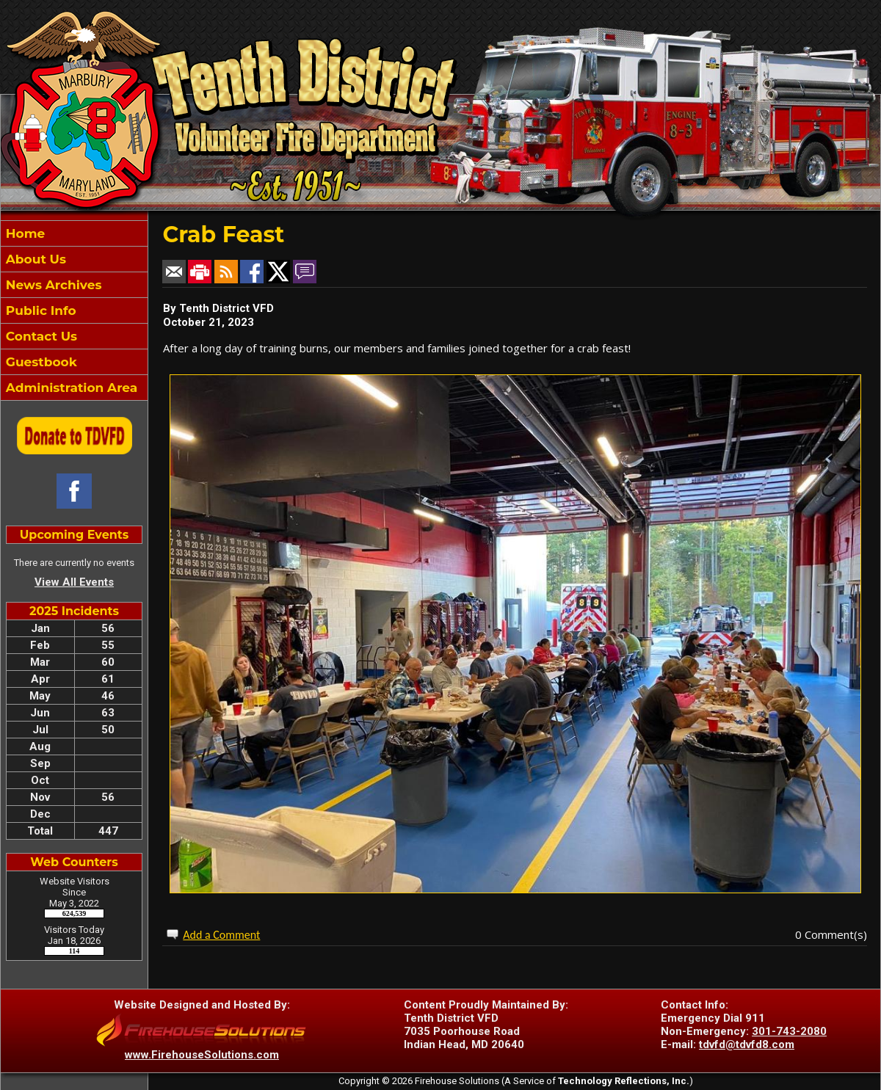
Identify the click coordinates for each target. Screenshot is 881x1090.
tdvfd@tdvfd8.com (746, 1044)
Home (23, 233)
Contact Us (39, 336)
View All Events (74, 582)
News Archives (51, 284)
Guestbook (39, 362)
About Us (34, 259)
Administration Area (69, 387)
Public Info (39, 310)
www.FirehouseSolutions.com (202, 1054)
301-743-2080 (789, 1031)
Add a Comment (221, 935)
